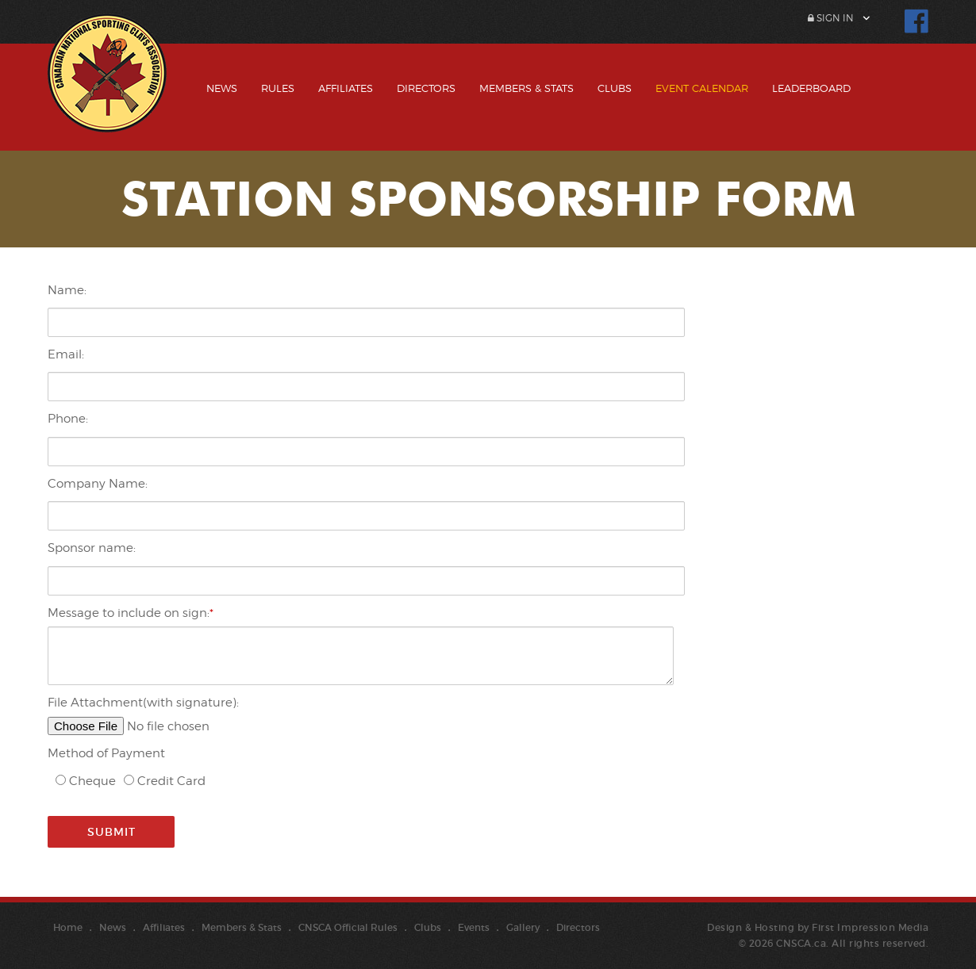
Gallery (523, 927)
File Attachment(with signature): (143, 702)
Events (474, 927)
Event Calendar (701, 88)
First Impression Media (870, 927)
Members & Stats (526, 88)
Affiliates (345, 88)
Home (68, 927)
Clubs (615, 88)
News (221, 88)
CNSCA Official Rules (348, 927)
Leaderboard (811, 88)
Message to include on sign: (128, 613)
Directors (426, 88)
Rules (277, 88)
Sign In (831, 18)
